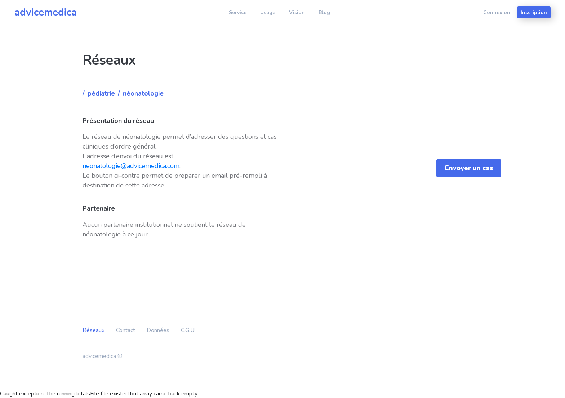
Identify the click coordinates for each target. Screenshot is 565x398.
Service (237, 12)
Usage (267, 12)
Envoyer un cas (469, 168)
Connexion (496, 12)
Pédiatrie (101, 93)
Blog (324, 12)
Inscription (534, 12)
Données (158, 330)
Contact (125, 330)
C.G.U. (188, 330)
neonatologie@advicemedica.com (131, 166)
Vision (297, 12)
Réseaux (93, 330)
